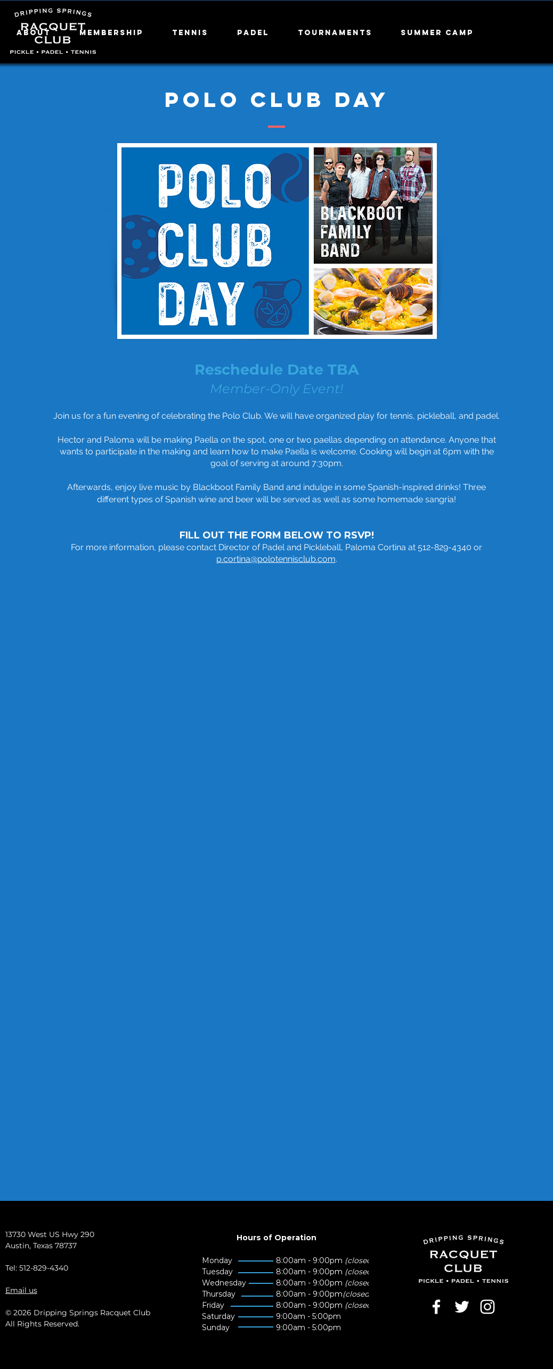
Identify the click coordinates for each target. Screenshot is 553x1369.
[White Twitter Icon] (461, 1306)
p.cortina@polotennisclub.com (276, 559)
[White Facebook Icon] (436, 1306)
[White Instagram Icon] (487, 1306)
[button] (40, 33)
